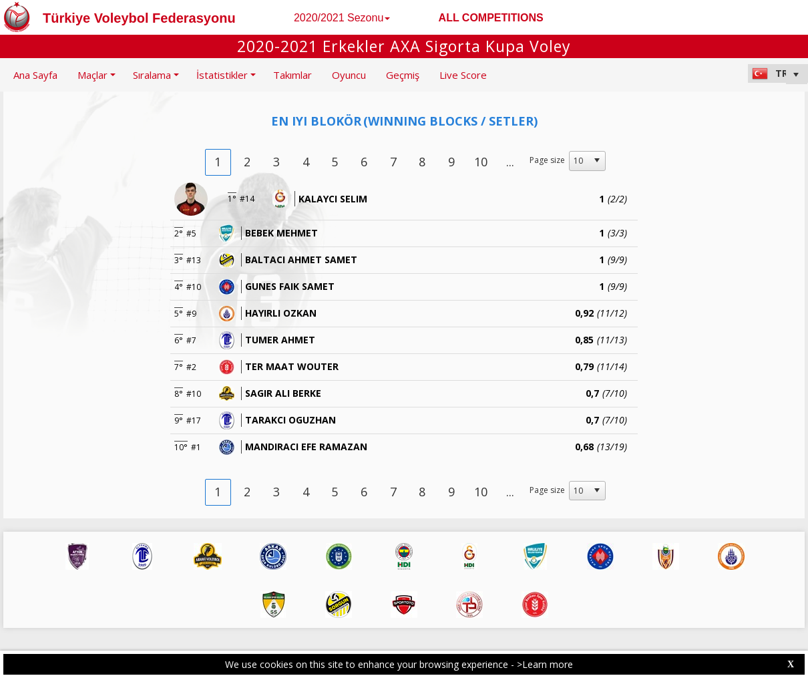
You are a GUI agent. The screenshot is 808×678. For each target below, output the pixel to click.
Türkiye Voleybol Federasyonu (139, 18)
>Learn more (545, 664)
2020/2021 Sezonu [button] (342, 17)
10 (480, 162)
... (510, 162)
